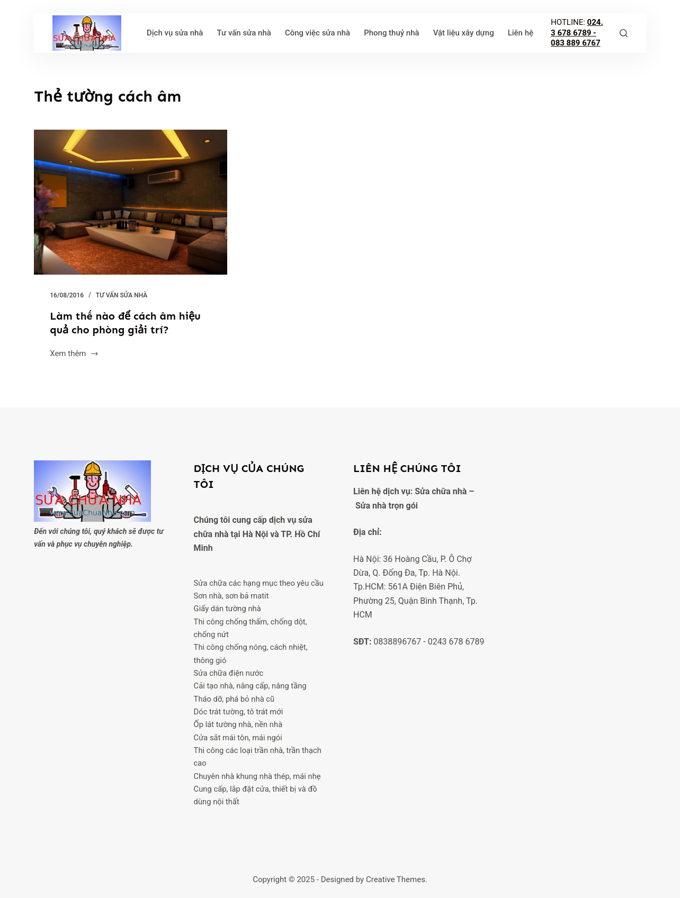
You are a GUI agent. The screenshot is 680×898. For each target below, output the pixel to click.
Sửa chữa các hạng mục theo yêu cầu (259, 583)
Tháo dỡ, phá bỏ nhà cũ (234, 699)
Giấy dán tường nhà (227, 608)
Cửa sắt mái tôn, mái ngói (238, 737)
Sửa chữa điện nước (229, 673)
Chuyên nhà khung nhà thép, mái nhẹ (257, 776)
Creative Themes (395, 879)
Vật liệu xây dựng (463, 33)
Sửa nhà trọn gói (386, 506)
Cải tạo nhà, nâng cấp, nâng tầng (250, 686)
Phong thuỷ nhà (391, 33)
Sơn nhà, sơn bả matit (231, 596)
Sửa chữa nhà (441, 491)
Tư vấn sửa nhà (244, 33)
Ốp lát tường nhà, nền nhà (238, 724)
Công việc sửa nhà (317, 33)
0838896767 (397, 642)
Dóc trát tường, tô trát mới (238, 711)
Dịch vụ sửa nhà (175, 33)
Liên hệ (520, 33)
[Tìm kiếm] (624, 33)
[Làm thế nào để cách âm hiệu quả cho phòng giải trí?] (130, 202)
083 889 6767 (576, 43)
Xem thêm (74, 354)
